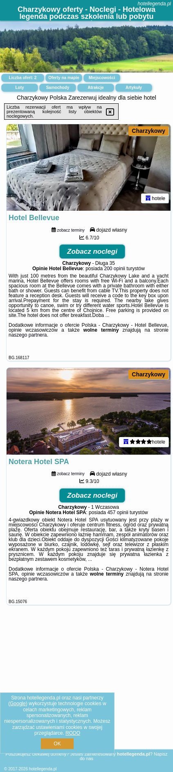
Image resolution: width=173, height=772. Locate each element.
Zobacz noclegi (92, 251)
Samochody (58, 87)
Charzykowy (148, 131)
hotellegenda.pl (154, 4)
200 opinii (114, 268)
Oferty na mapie (63, 77)
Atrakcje (95, 87)
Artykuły (134, 87)
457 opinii (117, 512)
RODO (72, 733)
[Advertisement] (86, 686)
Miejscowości (102, 77)
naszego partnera (28, 335)
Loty (19, 87)
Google (18, 703)
